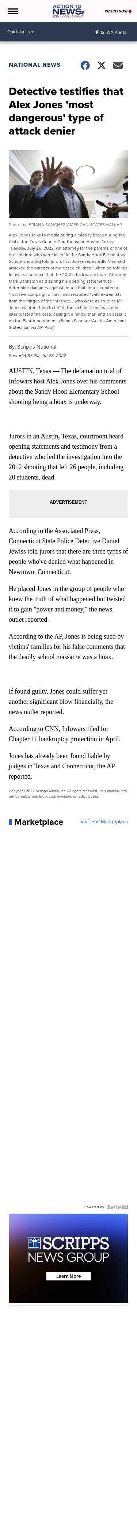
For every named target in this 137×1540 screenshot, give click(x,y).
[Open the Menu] (12, 11)
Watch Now (118, 11)
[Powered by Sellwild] (117, 1207)
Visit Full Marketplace (104, 821)
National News (35, 64)
